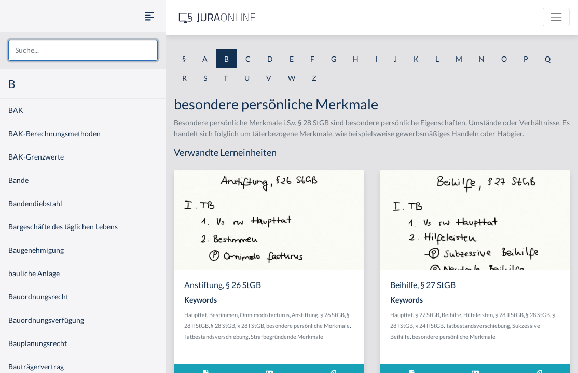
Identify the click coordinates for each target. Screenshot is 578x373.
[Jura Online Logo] (217, 17)
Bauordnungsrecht (38, 296)
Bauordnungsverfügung (46, 319)
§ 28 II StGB (509, 314)
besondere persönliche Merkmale (308, 325)
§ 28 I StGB (250, 325)
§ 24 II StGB (429, 325)
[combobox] (83, 50)
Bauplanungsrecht (37, 343)
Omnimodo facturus (265, 314)
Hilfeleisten (478, 314)
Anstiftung (305, 314)
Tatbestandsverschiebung (216, 336)
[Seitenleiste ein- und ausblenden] (149, 15)
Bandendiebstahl (35, 203)
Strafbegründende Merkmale (287, 336)
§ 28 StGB (223, 325)
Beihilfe (451, 314)
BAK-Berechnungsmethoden (54, 133)
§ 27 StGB (427, 314)
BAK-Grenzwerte (36, 156)
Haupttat (195, 314)
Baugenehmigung (36, 250)
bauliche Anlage (34, 273)
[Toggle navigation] (556, 17)
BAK (15, 110)
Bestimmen (223, 314)
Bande (18, 180)
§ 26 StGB (332, 314)
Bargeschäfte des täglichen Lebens (63, 226)
